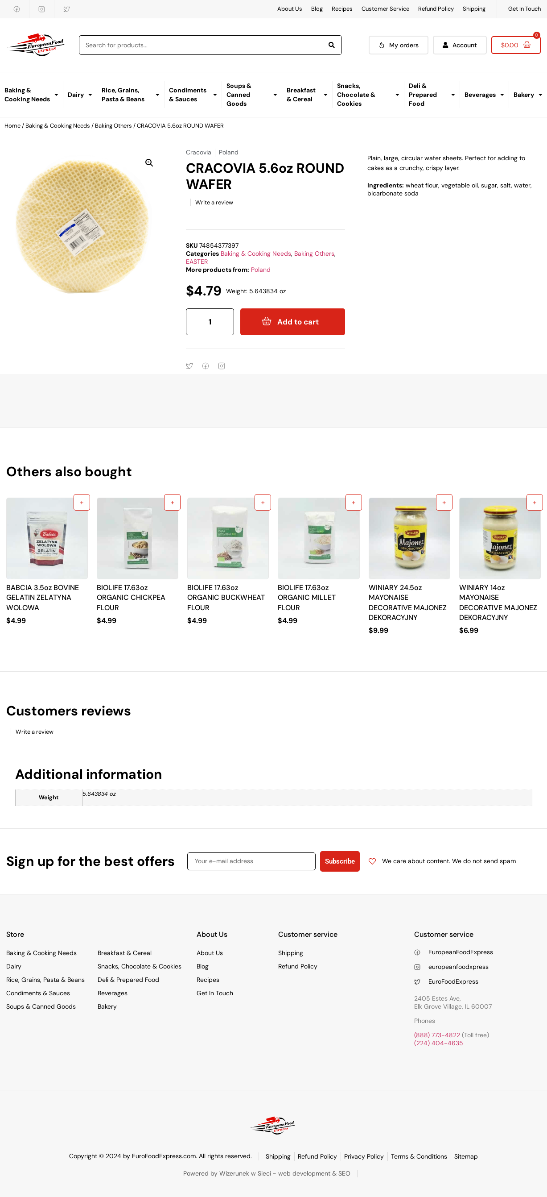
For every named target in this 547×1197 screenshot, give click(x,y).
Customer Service (385, 8)
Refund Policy (436, 8)
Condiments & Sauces (193, 94)
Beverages (484, 94)
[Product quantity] (210, 321)
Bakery (528, 94)
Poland (261, 270)
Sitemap (466, 1156)
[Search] (331, 45)
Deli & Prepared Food (432, 95)
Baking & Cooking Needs (31, 94)
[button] (149, 163)
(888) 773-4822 (437, 1035)
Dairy (80, 94)
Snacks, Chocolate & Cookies (368, 95)
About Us (289, 8)
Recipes (342, 8)
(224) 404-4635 (438, 1043)
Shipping (474, 8)
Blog (317, 8)
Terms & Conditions (419, 1156)
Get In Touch (524, 8)
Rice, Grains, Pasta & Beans (131, 94)
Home (12, 125)
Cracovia (198, 152)
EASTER (197, 262)
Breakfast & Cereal (307, 94)
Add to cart (298, 322)
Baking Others (113, 125)
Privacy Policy (364, 1156)
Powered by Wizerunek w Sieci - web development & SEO (266, 1173)
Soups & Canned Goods (251, 95)
